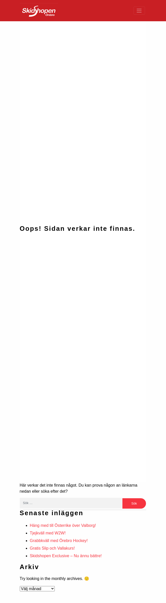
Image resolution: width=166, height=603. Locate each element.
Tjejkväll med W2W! (48, 533)
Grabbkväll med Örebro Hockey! (59, 540)
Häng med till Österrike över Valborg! (63, 525)
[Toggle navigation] (139, 11)
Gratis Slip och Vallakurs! (52, 548)
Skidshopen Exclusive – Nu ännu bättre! (66, 556)
